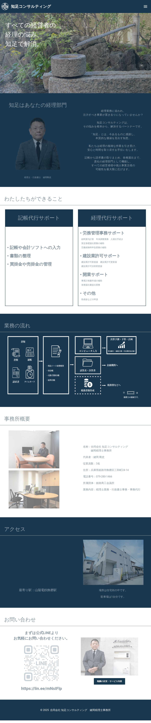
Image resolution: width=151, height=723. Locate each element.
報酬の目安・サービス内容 (109, 681)
